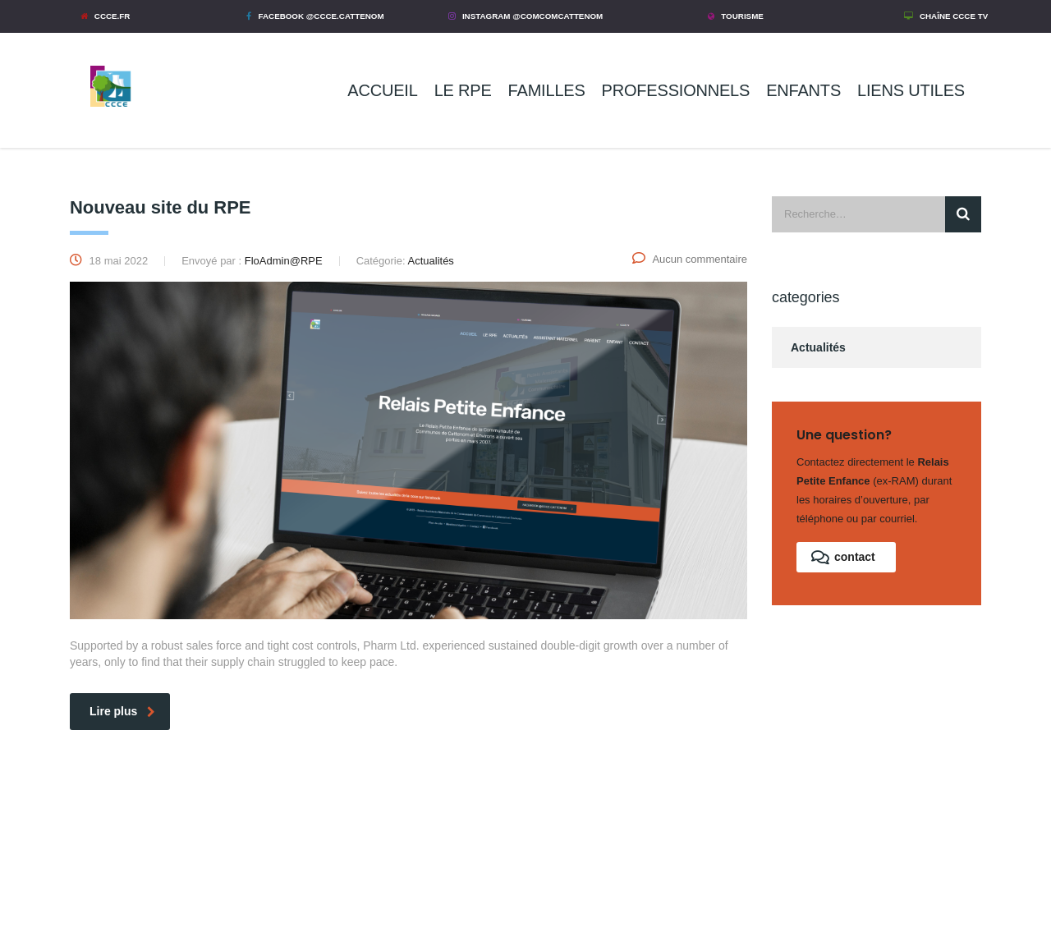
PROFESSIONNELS (676, 90)
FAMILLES (546, 90)
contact (843, 557)
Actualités (818, 347)
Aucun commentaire (689, 259)
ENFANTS (803, 90)
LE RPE (463, 90)
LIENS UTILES (911, 90)
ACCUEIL (382, 90)
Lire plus (122, 711)
